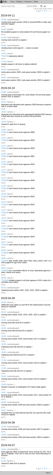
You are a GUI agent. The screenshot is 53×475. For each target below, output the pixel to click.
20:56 (3, 45)
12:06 (3, 154)
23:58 (3, 92)
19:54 (3, 328)
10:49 (3, 194)
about (48, 473)
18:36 (3, 336)
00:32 (3, 288)
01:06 (3, 461)
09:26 (3, 250)
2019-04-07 (8, 445)
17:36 (3, 360)
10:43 (3, 202)
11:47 (3, 170)
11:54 (3, 61)
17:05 (3, 368)
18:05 (3, 344)
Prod (12, 2)
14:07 (3, 392)
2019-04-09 (8, 298)
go (45, 6)
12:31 (3, 138)
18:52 (3, 102)
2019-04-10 (8, 88)
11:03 (3, 186)
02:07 (3, 410)
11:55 (3, 162)
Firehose (27, 2)
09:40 (3, 234)
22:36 (3, 427)
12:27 (3, 146)
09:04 (3, 258)
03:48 (3, 402)
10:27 (3, 210)
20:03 (3, 435)
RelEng (19, 2)
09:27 (3, 242)
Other (36, 2)
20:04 (3, 320)
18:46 (3, 112)
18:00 (3, 352)
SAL (3, 1)
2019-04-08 (8, 422)
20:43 (3, 312)
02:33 (3, 70)
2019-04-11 (8, 15)
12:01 (3, 53)
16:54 (3, 449)
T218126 (4, 132)
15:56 (3, 376)
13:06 (3, 130)
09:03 (3, 268)
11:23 (3, 178)
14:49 (3, 122)
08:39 (3, 278)
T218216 (4, 253)
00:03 (3, 78)
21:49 (3, 29)
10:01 (3, 226)
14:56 (3, 384)
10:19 (3, 218)
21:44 (3, 37)
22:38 (3, 20)
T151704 (4, 56)
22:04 (3, 302)
